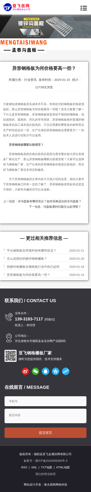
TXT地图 (46, 467)
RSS (24, 467)
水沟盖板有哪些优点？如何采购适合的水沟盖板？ (49, 201)
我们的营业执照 (45, 474)
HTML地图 (63, 467)
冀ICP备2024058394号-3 (51, 460)
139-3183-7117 (29, 319)
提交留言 (45, 432)
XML (34, 467)
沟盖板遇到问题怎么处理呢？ (62, 206)
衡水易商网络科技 (55, 484)
